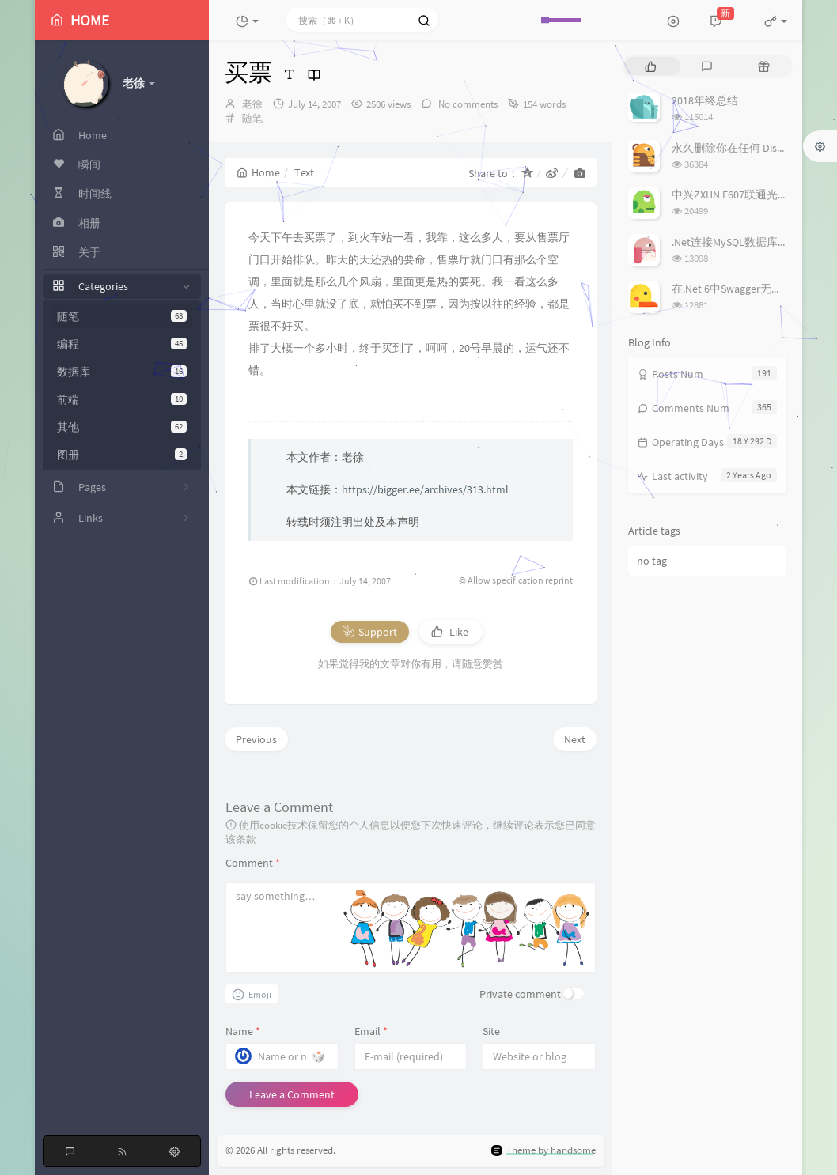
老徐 (252, 104)
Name (242, 1031)
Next (574, 739)
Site (491, 1031)
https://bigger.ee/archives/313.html (425, 489)
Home (258, 172)
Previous (256, 739)
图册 (122, 455)
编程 (122, 344)
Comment (252, 863)
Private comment (520, 994)
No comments (467, 104)
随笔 (122, 316)
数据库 (122, 372)
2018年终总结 (705, 100)
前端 (122, 399)
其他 (122, 427)
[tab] (651, 66)
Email (371, 1031)
